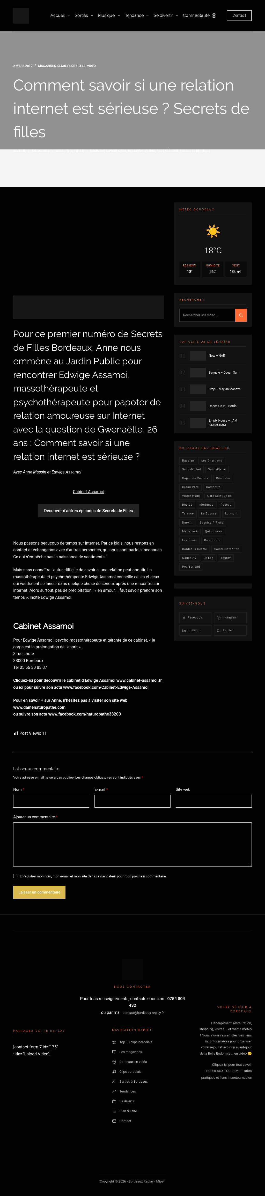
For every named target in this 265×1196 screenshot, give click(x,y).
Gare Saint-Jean (219, 496)
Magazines (47, 66)
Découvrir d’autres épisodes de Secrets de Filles (88, 510)
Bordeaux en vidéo (129, 1062)
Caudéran (223, 478)
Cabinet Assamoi (88, 491)
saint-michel (191, 469)
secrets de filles (71, 66)
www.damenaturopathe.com (39, 707)
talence (188, 513)
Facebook (192, 618)
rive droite (212, 540)
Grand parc (190, 487)
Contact (239, 15)
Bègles (187, 504)
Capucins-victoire (195, 478)
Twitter (225, 630)
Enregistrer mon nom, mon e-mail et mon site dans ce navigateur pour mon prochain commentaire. (93, 876)
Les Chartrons (212, 460)
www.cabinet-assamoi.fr (139, 680)
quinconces (214, 531)
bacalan (188, 460)
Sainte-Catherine (226, 549)
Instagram (227, 618)
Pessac (226, 504)
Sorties (84, 15)
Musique (109, 15)
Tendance (137, 15)
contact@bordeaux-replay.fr (143, 1013)
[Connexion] (214, 15)
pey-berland (191, 566)
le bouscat (209, 513)
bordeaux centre (194, 549)
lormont (231, 513)
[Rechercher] (199, 16)
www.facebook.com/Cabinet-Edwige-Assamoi (106, 687)
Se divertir (166, 15)
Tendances (124, 1091)
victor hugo (191, 496)
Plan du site (124, 1111)
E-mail (101, 789)
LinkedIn (191, 630)
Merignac (207, 504)
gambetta (213, 487)
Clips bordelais (126, 1072)
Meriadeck (190, 531)
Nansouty (189, 558)
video (91, 66)
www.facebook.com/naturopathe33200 (84, 714)
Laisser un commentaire (39, 892)
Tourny (226, 558)
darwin (187, 522)
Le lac (209, 558)
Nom (18, 789)
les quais (189, 540)
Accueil (60, 15)
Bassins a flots (211, 522)
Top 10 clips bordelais (132, 1042)
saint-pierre (217, 469)
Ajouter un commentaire (35, 817)
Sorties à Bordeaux (130, 1082)
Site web (183, 789)
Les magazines (127, 1052)
